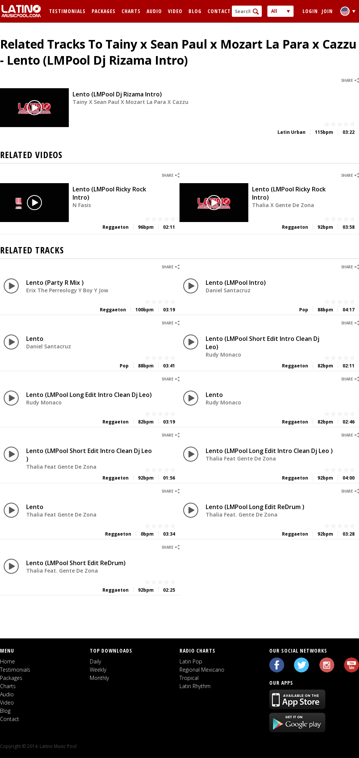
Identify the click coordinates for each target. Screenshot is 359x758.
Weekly (98, 669)
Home (7, 661)
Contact (219, 11)
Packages (104, 11)
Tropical (189, 677)
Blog (195, 11)
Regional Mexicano (202, 669)
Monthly (99, 677)
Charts (131, 11)
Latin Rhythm (195, 686)
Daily (95, 661)
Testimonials (67, 11)
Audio (154, 11)
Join (327, 11)
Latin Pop (191, 661)
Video (175, 11)
